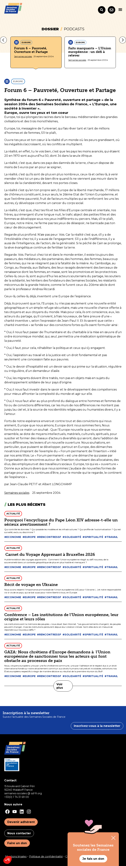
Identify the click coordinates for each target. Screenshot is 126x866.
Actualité (13, 513)
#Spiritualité (93, 537)
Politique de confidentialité (46, 856)
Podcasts (74, 29)
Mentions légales (15, 856)
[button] (120, 9)
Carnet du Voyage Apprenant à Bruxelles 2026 (49, 554)
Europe (26, 42)
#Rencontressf (49, 537)
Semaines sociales (23, 56)
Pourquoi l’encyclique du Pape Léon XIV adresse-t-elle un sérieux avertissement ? (61, 522)
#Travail (111, 537)
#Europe (29, 537)
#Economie (12, 537)
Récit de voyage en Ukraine (31, 584)
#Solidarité (72, 537)
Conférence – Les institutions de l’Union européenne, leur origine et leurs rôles (61, 616)
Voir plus (59, 686)
